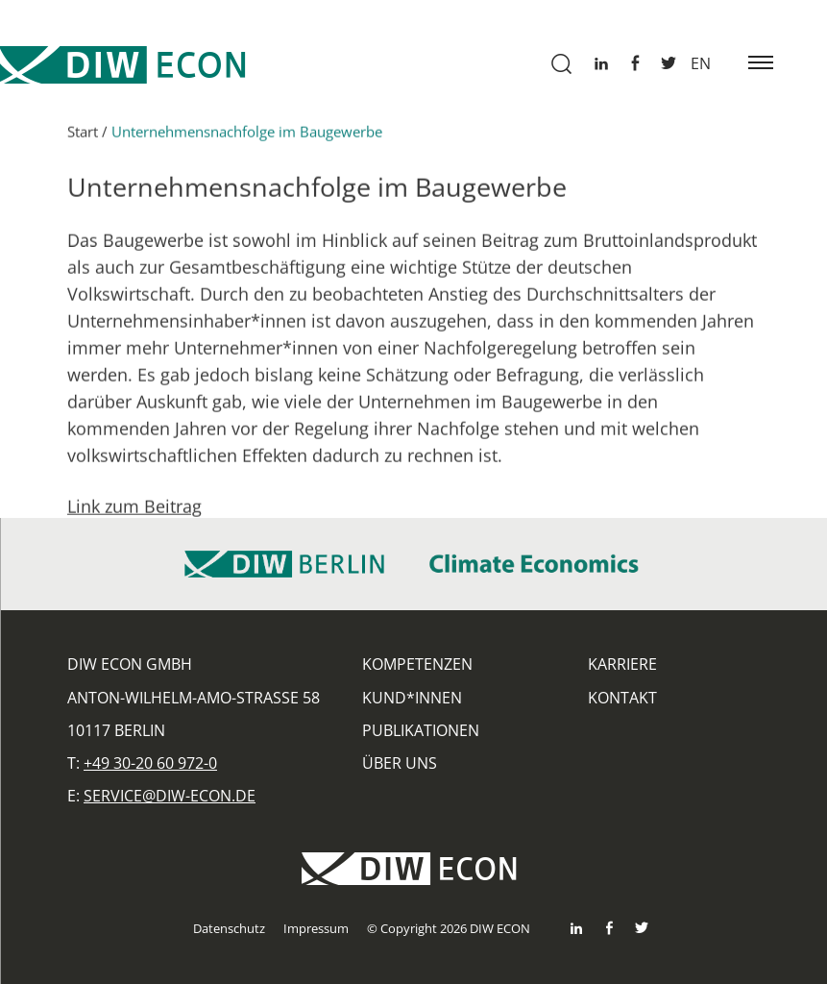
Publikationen (420, 730)
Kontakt (622, 697)
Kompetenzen (417, 664)
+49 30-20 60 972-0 (150, 763)
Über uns (399, 763)
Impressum (316, 928)
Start (82, 138)
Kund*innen (412, 697)
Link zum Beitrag (134, 513)
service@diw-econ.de (169, 795)
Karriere (622, 664)
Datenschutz (229, 928)
